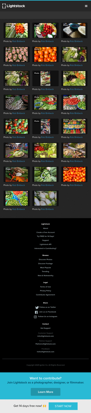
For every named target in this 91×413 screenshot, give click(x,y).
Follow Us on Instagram (47, 316)
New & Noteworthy (45, 275)
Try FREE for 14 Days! (45, 236)
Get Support (45, 328)
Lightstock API (45, 244)
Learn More (45, 392)
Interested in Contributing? (45, 248)
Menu (86, 6)
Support (45, 240)
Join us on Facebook (47, 311)
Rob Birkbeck (18, 41)
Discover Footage (45, 263)
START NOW (63, 406)
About (45, 228)
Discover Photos (45, 259)
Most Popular (45, 267)
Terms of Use (45, 286)
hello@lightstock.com (45, 351)
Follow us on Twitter (47, 307)
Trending (45, 271)
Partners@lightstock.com (46, 344)
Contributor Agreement (45, 294)
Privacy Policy (45, 290)
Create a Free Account (45, 232)
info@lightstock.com (45, 336)
